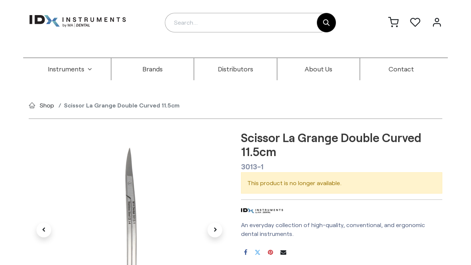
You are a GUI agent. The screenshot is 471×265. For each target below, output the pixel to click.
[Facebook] (245, 252)
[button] (44, 230)
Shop (47, 105)
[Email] (283, 252)
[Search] (326, 22)
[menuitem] (70, 69)
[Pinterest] (270, 252)
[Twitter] (258, 252)
